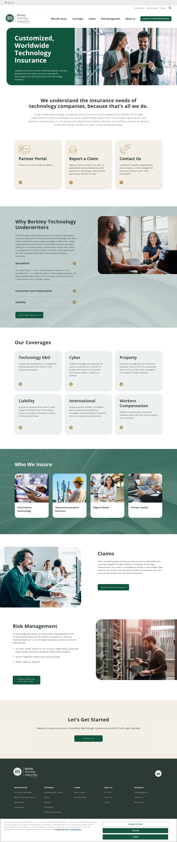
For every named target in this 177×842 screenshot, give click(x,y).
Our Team (107, 792)
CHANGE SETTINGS (62, 829)
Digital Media (18, 802)
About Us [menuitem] (130, 18)
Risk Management (141, 792)
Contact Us (139, 8)
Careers (107, 802)
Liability (47, 797)
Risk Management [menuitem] (110, 18)
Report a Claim (79, 792)
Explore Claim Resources (113, 587)
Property (47, 802)
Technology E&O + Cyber (53, 792)
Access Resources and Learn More (26, 680)
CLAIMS (77, 787)
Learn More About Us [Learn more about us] (29, 315)
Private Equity (19, 807)
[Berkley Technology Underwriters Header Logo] (18, 19)
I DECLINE (135, 830)
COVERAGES (48, 787)
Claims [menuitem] (92, 18)
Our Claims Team (80, 797)
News (163, 8)
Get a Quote (152, 8)
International (48, 807)
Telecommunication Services (24, 797)
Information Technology (22, 792)
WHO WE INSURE (20, 787)
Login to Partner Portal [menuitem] (156, 18)
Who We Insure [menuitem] (59, 18)
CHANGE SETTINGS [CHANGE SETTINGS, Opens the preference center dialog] (135, 824)
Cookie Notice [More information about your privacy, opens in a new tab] (75, 829)
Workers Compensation (53, 812)
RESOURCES (139, 787)
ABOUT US (108, 787)
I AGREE (135, 837)
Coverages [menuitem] (77, 18)
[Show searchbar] (170, 8)
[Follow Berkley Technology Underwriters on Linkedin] (158, 773)
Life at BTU (108, 797)
